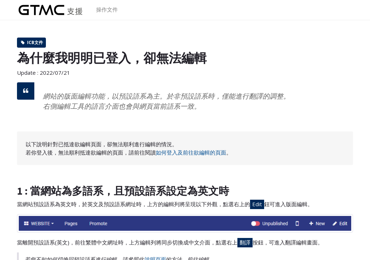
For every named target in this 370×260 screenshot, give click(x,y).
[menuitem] (107, 10)
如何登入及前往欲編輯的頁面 (191, 152)
